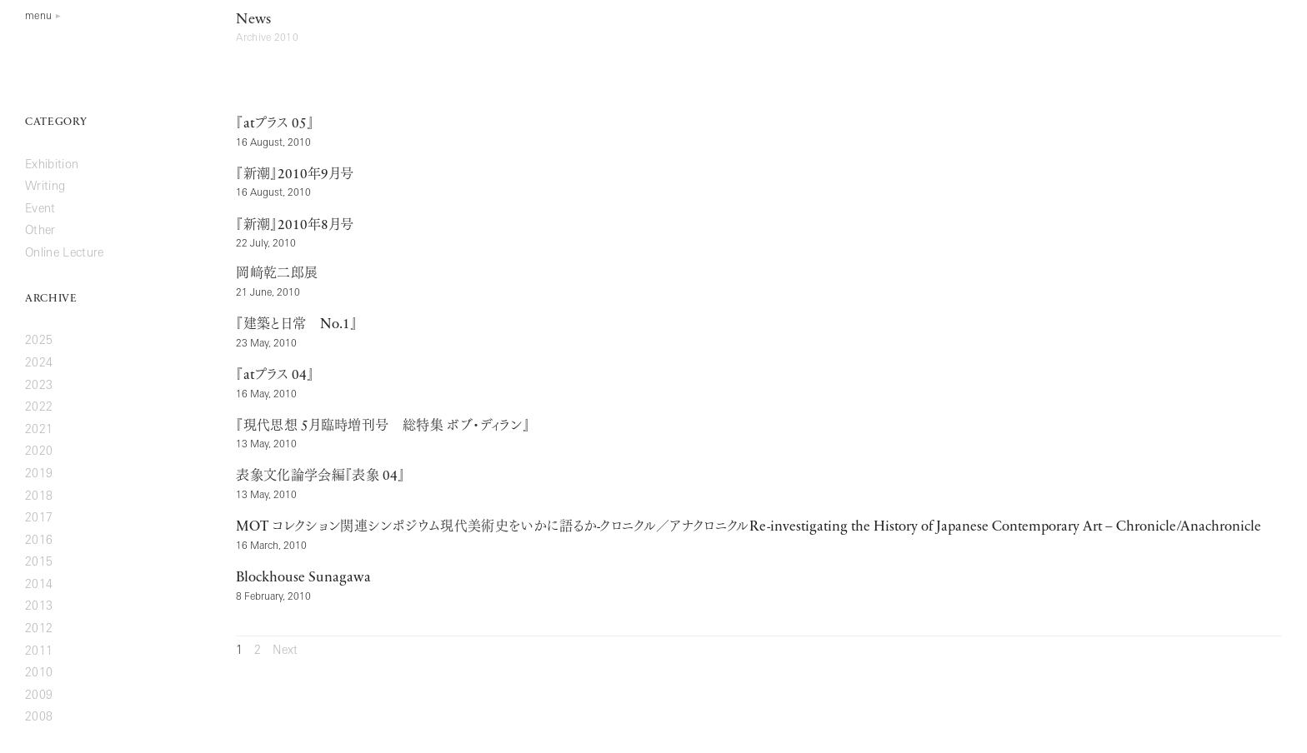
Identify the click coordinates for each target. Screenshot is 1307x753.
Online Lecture (64, 253)
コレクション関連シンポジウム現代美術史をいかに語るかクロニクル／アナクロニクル (748, 527)
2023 (39, 386)
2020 (39, 452)
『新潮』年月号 (294, 175)
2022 (39, 407)
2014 (39, 585)
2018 (39, 497)
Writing (45, 187)
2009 (39, 696)
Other (40, 231)
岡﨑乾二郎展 (277, 274)
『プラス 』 (274, 124)
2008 (39, 717)
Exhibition (51, 165)
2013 (39, 607)
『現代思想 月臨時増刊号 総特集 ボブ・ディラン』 (382, 426)
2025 (39, 341)
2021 (39, 430)
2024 (39, 363)
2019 (39, 474)
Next (285, 651)
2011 (39, 652)
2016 (39, 541)
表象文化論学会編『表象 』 (320, 476)
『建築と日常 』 (296, 325)
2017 (39, 518)
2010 (39, 673)
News (253, 19)
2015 (39, 562)
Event (40, 209)
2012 (39, 629)
